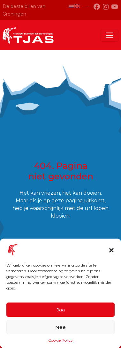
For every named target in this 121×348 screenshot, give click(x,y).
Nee (60, 327)
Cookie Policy (60, 340)
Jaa (61, 310)
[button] (111, 250)
